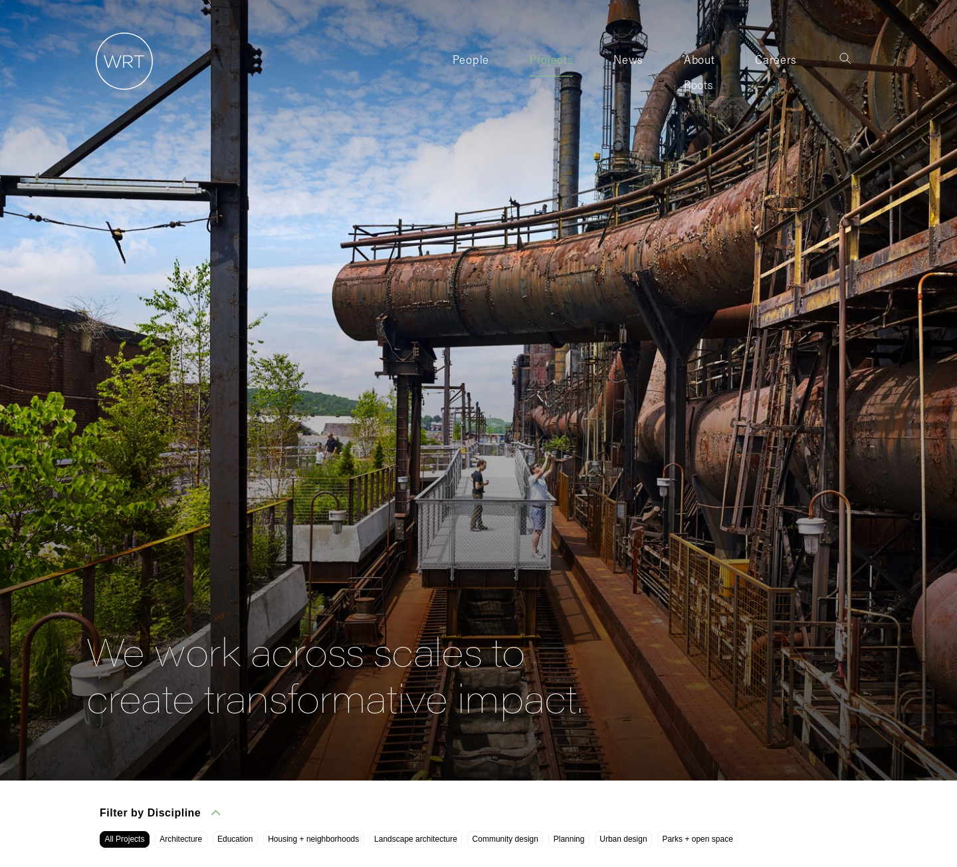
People (471, 59)
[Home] (119, 90)
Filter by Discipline (160, 812)
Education (235, 839)
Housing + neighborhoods (313, 839)
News (628, 59)
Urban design (623, 839)
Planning (569, 839)
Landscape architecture (415, 839)
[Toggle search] (845, 58)
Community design (505, 839)
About (699, 59)
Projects (551, 59)
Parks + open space (697, 839)
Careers (776, 59)
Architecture (181, 839)
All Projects (124, 839)
